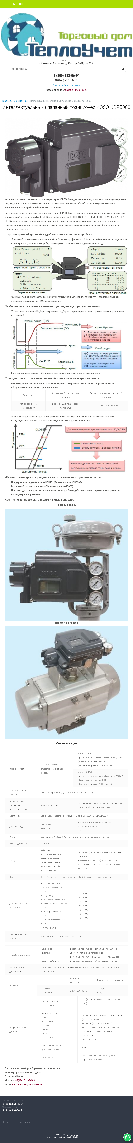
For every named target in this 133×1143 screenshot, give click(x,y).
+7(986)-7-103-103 (25, 1080)
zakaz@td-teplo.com (76, 90)
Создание (59, 1135)
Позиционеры (20, 101)
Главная (6, 101)
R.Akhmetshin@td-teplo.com (27, 1084)
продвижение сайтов (55, 1137)
